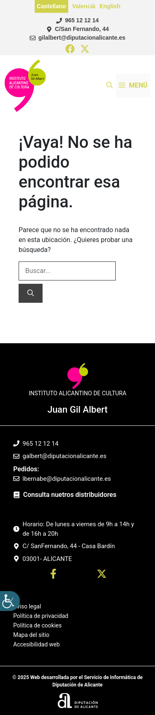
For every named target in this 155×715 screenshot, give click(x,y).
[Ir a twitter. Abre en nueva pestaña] (102, 575)
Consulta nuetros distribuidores (70, 495)
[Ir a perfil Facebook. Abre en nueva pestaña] (53, 575)
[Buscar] (31, 293)
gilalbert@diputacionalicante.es (81, 37)
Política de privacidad (40, 616)
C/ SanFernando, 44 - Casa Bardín (69, 546)
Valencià (83, 6)
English (110, 6)
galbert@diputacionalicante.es (65, 456)
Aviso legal (27, 606)
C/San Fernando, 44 (82, 29)
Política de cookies (37, 625)
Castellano (51, 6)
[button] (109, 85)
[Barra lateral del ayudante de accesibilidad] (10, 601)
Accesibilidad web (36, 644)
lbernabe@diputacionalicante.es (67, 478)
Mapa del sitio (31, 635)
